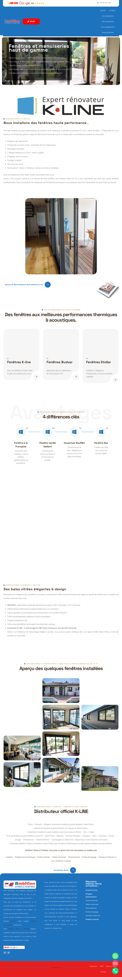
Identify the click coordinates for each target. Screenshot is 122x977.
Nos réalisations (108, 16)
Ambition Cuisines (63, 861)
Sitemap (103, 972)
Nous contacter (108, 32)
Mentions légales (111, 966)
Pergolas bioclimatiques (25, 857)
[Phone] (115, 971)
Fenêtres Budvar (59, 362)
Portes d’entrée (43, 857)
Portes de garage (89, 857)
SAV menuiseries (108, 21)
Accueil (103, 10)
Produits (112, 10)
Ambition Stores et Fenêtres (18, 929)
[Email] (115, 963)
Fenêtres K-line (19, 362)
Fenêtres (9, 857)
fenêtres (13, 921)
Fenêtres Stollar (98, 362)
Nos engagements (108, 27)
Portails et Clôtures (106, 857)
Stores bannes (74, 857)
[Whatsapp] (115, 956)
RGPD (102, 966)
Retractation (93, 966)
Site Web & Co (56, 968)
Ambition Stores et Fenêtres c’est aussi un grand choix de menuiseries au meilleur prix (61, 850)
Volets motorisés (59, 857)
